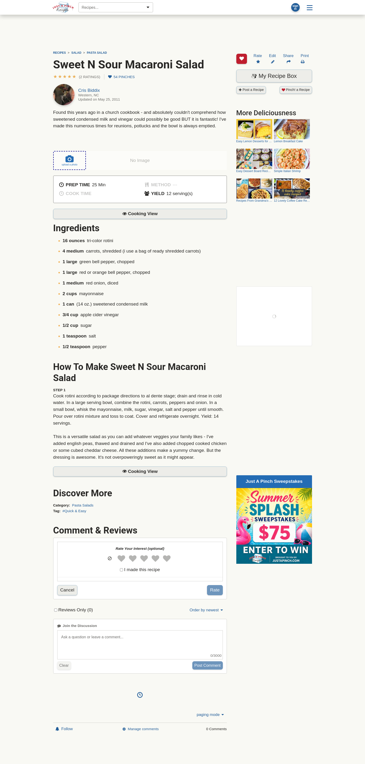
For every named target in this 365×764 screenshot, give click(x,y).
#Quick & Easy (74, 511)
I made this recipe (142, 569)
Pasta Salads (82, 505)
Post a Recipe (251, 72)
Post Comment (207, 665)
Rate (215, 589)
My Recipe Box (274, 58)
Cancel (67, 589)
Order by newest (206, 610)
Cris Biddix (89, 90)
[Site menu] (310, 7)
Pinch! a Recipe (296, 72)
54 (121, 77)
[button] (76, 76)
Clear (64, 665)
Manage (140, 729)
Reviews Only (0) (75, 609)
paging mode (210, 714)
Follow (64, 729)
